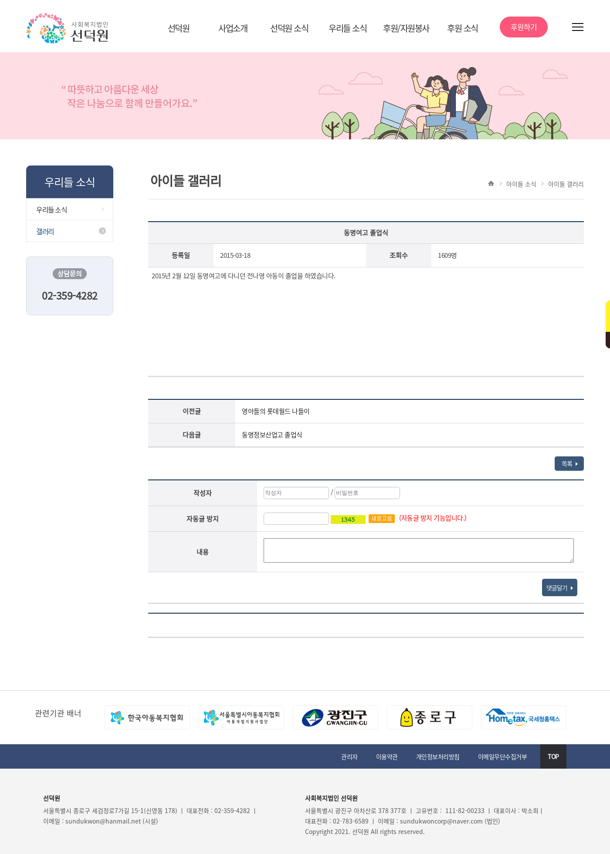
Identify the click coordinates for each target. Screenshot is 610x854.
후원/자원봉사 (406, 28)
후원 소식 (462, 28)
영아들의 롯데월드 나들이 (276, 411)
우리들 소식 (347, 28)
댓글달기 (559, 587)
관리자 (349, 756)
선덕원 (179, 28)
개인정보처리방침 (438, 756)
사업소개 (232, 28)
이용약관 (387, 756)
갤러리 (45, 231)
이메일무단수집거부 (502, 756)
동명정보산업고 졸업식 (272, 434)
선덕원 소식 (289, 28)
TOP (553, 756)
